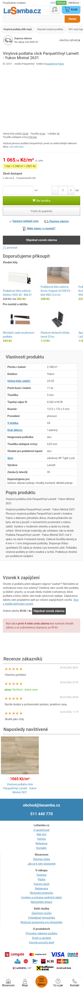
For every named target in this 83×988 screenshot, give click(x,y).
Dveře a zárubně (41, 937)
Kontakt (74, 983)
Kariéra (41, 838)
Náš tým (42, 834)
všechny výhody (69, 40)
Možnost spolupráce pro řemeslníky (42, 922)
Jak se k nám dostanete (41, 863)
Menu (41, 981)
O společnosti (41, 830)
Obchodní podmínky (41, 892)
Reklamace (41, 888)
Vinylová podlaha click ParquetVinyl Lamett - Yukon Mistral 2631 (19, 788)
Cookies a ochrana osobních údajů (41, 897)
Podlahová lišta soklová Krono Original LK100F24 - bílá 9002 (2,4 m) (56, 290)
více (53, 2)
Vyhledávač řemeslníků (41, 917)
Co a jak (58, 983)
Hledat (72, 18)
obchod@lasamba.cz (41, 805)
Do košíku (41, 200)
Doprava (41, 874)
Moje (25, 983)
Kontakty (41, 848)
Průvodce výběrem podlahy (41, 933)
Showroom (8, 983)
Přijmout (61, 3)
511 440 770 (41, 814)
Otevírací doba (41, 859)
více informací (16, 147)
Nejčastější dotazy (41, 902)
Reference (41, 843)
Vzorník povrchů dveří (41, 942)
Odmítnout (73, 3)
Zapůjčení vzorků (42, 913)
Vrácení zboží (41, 884)
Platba (41, 879)
